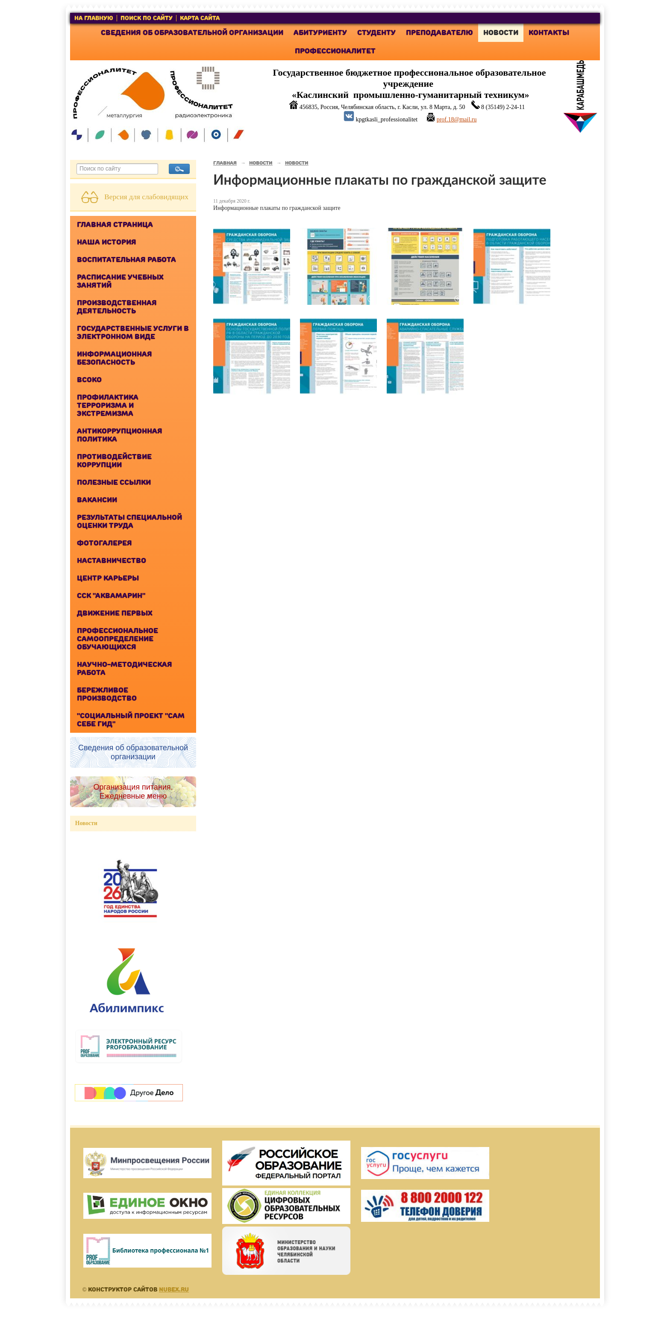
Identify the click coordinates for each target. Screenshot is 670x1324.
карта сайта (200, 18)
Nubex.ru (174, 1289)
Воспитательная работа (126, 260)
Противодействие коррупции (114, 461)
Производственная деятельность (117, 307)
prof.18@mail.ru (457, 119)
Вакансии (97, 500)
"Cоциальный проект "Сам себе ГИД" (131, 720)
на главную (93, 18)
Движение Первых (115, 613)
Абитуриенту (320, 33)
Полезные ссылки (114, 482)
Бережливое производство (107, 694)
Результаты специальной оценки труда (129, 521)
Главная (225, 163)
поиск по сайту (146, 18)
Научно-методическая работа (124, 669)
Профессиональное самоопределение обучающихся (117, 639)
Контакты (549, 33)
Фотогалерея (104, 543)
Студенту (376, 33)
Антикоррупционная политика (119, 435)
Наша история (106, 242)
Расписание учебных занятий (120, 281)
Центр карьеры (108, 578)
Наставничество (111, 561)
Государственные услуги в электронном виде (133, 332)
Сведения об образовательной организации (192, 33)
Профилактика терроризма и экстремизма (107, 405)
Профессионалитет (335, 51)
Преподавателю (439, 33)
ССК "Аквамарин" (111, 596)
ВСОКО (89, 380)
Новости (500, 33)
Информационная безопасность (114, 358)
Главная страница (115, 225)
